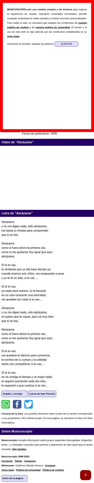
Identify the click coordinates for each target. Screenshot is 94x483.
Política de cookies (53, 470)
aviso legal (13, 36)
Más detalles (19, 449)
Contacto (50, 465)
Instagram (30, 461)
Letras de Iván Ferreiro (42, 393)
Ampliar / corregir (12, 393)
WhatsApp (5, 404)
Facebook (17, 404)
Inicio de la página (12, 478)
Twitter (28, 404)
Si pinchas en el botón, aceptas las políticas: (31, 44)
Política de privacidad (28, 470)
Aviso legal (7, 470)
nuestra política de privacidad (52, 27)
